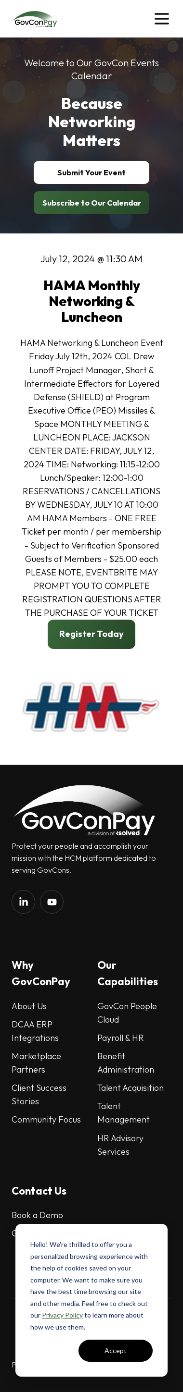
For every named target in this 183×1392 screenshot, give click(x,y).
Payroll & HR (120, 1037)
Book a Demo (37, 1215)
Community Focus (46, 1119)
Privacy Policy (62, 1315)
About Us (29, 1006)
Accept (116, 1350)
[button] (161, 18)
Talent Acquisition (130, 1087)
